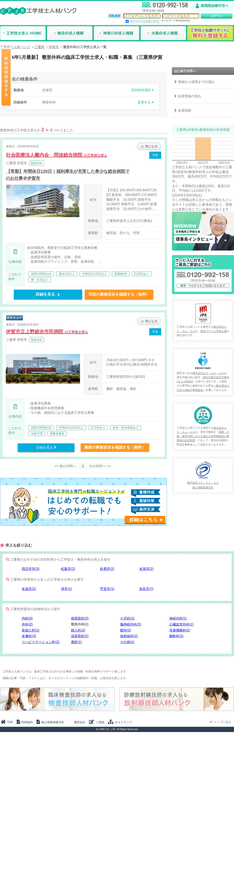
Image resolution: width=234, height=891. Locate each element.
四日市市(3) (30, 569)
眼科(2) (125, 630)
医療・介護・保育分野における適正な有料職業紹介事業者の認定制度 (203, 436)
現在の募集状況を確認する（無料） (119, 294)
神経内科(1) (178, 618)
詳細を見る (48, 294)
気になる (149, 146)
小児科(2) (127, 618)
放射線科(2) (129, 636)
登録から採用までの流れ (196, 82)
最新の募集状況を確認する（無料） (114, 447)
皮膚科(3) (29, 636)
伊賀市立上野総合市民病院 (47, 331)
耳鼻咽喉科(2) (179, 630)
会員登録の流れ (189, 96)
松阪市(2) (68, 569)
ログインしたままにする (144, 21)
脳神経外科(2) (130, 624)
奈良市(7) (146, 589)
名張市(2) (146, 569)
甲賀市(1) (107, 589)
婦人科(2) (78, 630)
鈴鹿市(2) (107, 569)
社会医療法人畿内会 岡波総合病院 (56, 155)
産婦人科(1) (30, 630)
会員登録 (184, 110)
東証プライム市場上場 (213, 331)
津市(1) (66, 589)
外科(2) (27, 624)
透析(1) (76, 642)
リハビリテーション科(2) (40, 642)
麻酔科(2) (176, 636)
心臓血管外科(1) (181, 624)
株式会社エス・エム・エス (208, 373)
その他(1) (127, 642)
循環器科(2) (79, 618)
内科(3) (27, 618)
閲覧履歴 (114, 16)
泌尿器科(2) (79, 636)
